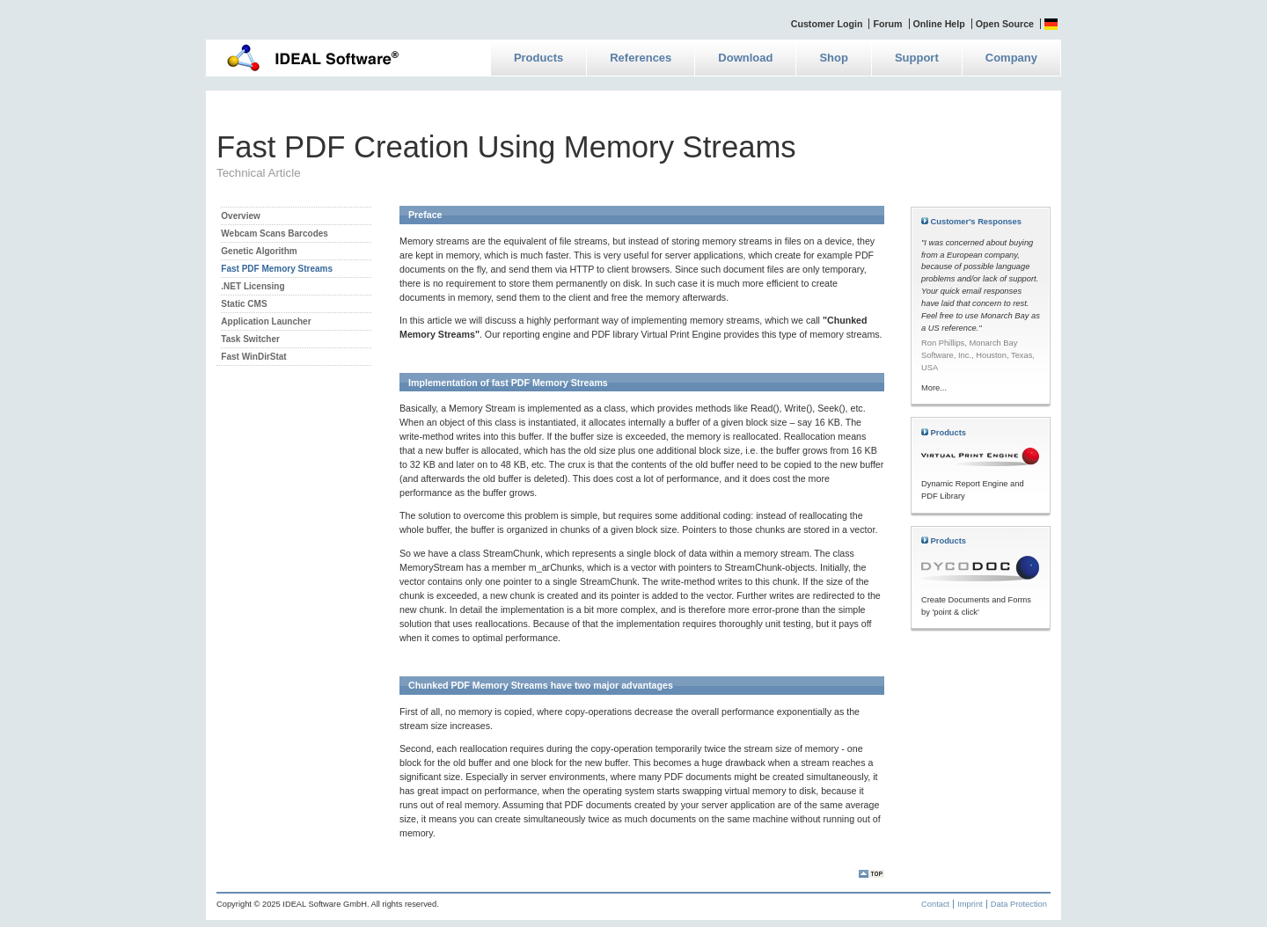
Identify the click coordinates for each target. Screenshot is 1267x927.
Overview (240, 216)
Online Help (939, 23)
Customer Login (827, 23)
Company (1011, 57)
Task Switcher (250, 339)
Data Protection (1019, 904)
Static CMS (244, 304)
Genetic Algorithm (259, 251)
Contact (935, 904)
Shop (833, 57)
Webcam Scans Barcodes (274, 233)
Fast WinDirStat (253, 356)
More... (934, 387)
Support (917, 57)
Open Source (1005, 23)
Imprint (970, 904)
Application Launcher (266, 321)
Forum (887, 23)
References (640, 57)
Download (745, 57)
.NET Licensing (252, 286)
